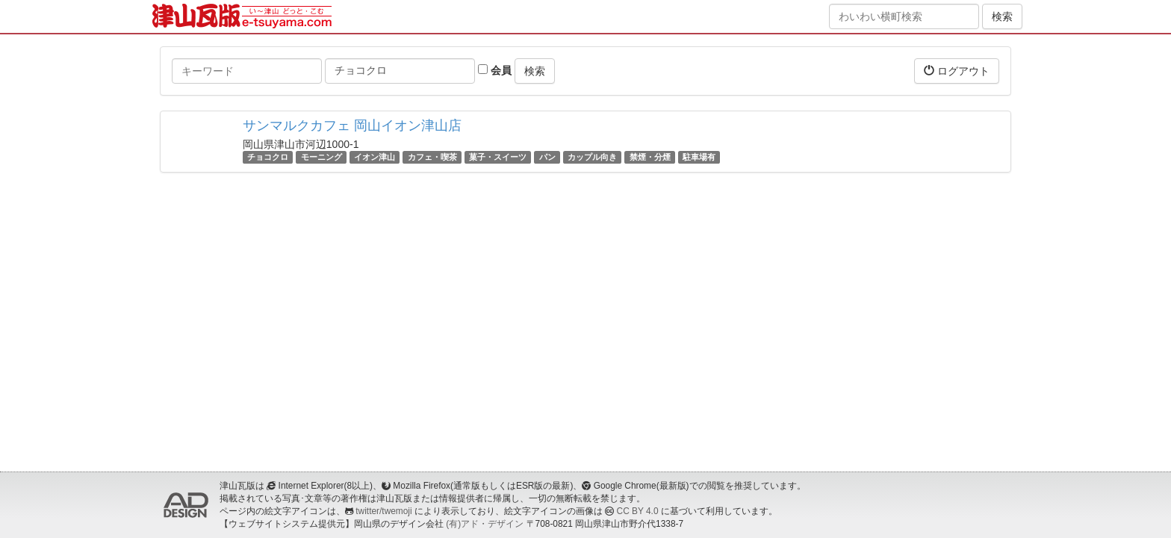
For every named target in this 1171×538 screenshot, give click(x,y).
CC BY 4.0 (638, 511)
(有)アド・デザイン (485, 524)
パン (547, 156)
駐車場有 (699, 156)
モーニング (321, 156)
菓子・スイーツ (498, 156)
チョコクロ (267, 156)
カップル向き (592, 156)
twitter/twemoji (383, 511)
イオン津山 (374, 156)
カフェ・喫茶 (432, 156)
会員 (495, 70)
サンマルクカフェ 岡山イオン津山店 (352, 125)
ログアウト (957, 70)
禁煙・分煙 (650, 156)
